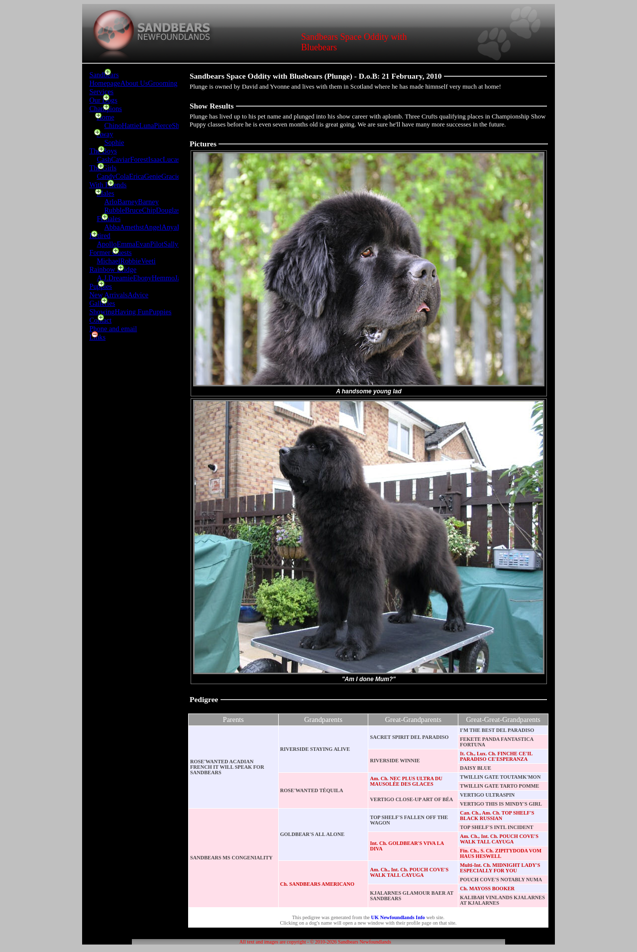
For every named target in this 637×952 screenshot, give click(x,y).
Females (108, 219)
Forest (139, 159)
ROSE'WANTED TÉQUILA (311, 790)
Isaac (155, 159)
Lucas (171, 159)
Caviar (120, 159)
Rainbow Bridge (112, 269)
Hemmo (163, 278)
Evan (142, 244)
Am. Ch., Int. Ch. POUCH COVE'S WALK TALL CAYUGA (499, 838)
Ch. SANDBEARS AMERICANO (317, 884)
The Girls (102, 168)
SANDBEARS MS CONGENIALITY (231, 857)
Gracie (170, 176)
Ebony (142, 278)
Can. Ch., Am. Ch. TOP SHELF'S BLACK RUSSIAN (497, 815)
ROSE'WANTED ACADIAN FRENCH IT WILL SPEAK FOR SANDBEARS (227, 767)
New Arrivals (108, 295)
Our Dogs (103, 100)
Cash (104, 159)
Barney (127, 202)
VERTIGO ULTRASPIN (487, 795)
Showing (101, 312)
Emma (125, 244)
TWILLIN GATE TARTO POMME (499, 786)
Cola (122, 176)
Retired (99, 235)
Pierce (163, 125)
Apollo (106, 244)
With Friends (107, 185)
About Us (134, 83)
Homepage (104, 83)
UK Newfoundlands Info (398, 917)
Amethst (132, 227)
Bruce (133, 210)
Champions (105, 109)
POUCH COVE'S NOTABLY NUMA (501, 879)
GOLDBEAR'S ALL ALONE (312, 834)
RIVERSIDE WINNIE (395, 760)
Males (105, 193)
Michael (108, 261)
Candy (106, 176)
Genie (152, 176)
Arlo (110, 202)
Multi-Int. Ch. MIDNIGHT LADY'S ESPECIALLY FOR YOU (500, 867)
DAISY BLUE (475, 768)
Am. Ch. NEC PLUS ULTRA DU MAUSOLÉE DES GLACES (406, 781)
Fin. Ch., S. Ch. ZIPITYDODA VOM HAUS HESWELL (500, 853)
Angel (152, 227)
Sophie (114, 142)
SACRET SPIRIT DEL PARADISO (409, 737)
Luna (146, 125)
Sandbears (103, 75)
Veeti (148, 261)
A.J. (102, 278)
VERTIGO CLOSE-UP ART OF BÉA (411, 799)
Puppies (100, 286)
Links (97, 337)
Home (105, 117)
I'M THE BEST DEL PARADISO (497, 730)
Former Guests (110, 252)
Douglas (168, 210)
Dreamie (120, 278)
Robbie (130, 261)
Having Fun (132, 312)
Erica (136, 176)
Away (105, 134)
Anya (169, 227)
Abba (111, 227)
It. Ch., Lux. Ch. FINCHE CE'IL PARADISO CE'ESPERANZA (496, 756)
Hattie (130, 125)
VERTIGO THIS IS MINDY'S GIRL (501, 804)
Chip (149, 210)
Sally (171, 244)
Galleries (102, 303)
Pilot (157, 244)
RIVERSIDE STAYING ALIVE (315, 749)
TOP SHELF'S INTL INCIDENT (496, 827)
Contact (100, 320)
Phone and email (113, 329)
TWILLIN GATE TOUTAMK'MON (500, 777)
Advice (138, 295)
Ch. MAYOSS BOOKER (487, 888)
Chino (112, 125)
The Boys (103, 151)
